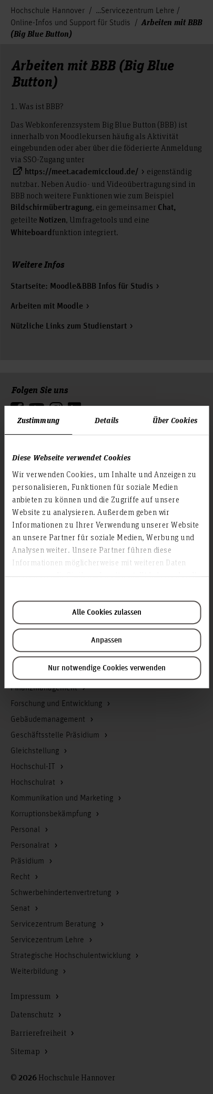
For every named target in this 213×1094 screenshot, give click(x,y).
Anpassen (106, 640)
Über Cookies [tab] (175, 420)
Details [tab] (106, 420)
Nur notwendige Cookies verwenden (107, 668)
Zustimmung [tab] (38, 420)
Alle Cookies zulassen (106, 612)
